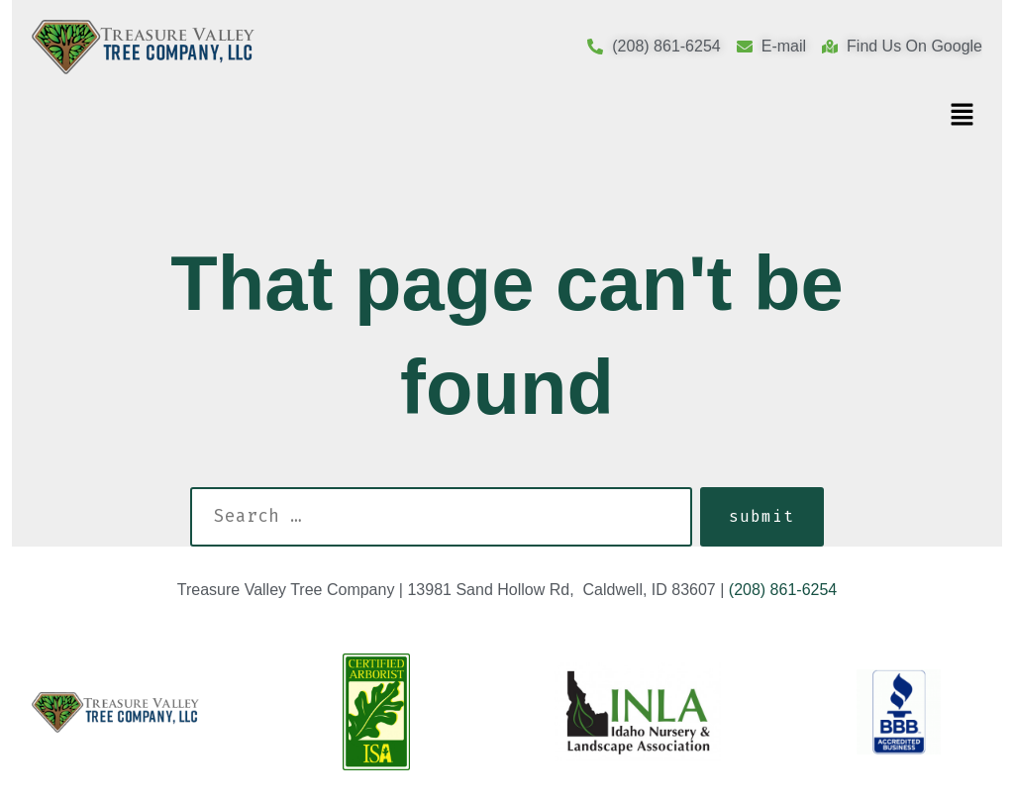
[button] (962, 116)
